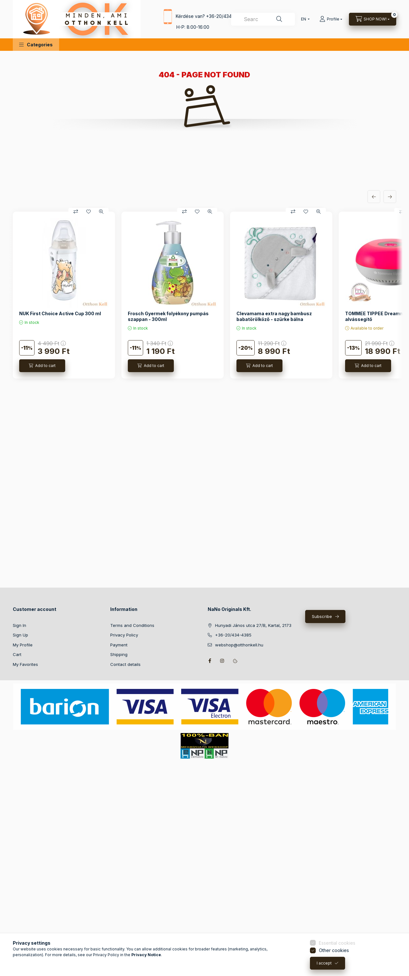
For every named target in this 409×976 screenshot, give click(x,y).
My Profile (23, 644)
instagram (222, 660)
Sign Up (20, 634)
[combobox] (263, 19)
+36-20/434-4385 (225, 16)
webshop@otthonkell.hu (239, 644)
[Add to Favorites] (88, 211)
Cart (17, 654)
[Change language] (304, 19)
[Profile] (331, 19)
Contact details (125, 664)
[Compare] (75, 211)
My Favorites (25, 664)
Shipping (118, 654)
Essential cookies (337, 947)
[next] (389, 196)
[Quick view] (101, 211)
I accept (324, 967)
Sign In (19, 625)
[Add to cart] (42, 365)
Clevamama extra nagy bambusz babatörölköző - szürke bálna (274, 316)
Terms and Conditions (132, 625)
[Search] (279, 19)
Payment (118, 644)
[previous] (373, 196)
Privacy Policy (124, 634)
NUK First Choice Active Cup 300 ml (60, 313)
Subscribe (322, 616)
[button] (36, 44)
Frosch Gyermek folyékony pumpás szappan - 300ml (168, 316)
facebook (209, 660)
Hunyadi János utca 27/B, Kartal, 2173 (253, 625)
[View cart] (372, 19)
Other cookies (334, 954)
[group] (204, 295)
